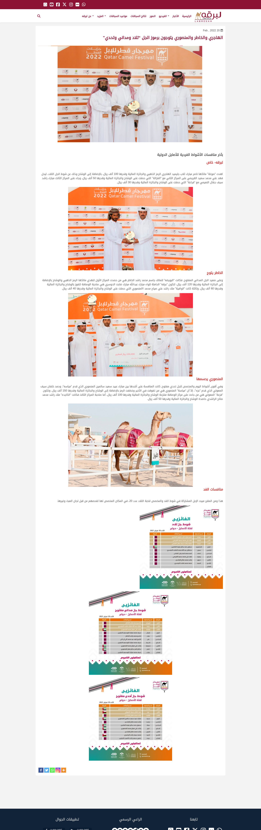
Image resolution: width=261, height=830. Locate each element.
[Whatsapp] (52, 770)
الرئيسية (186, 16)
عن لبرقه (88, 16)
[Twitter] (46, 770)
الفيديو (164, 16)
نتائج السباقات (138, 16)
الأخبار (175, 16)
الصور (152, 16)
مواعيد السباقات (118, 16)
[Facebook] (40, 770)
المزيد (101, 16)
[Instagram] (57, 770)
